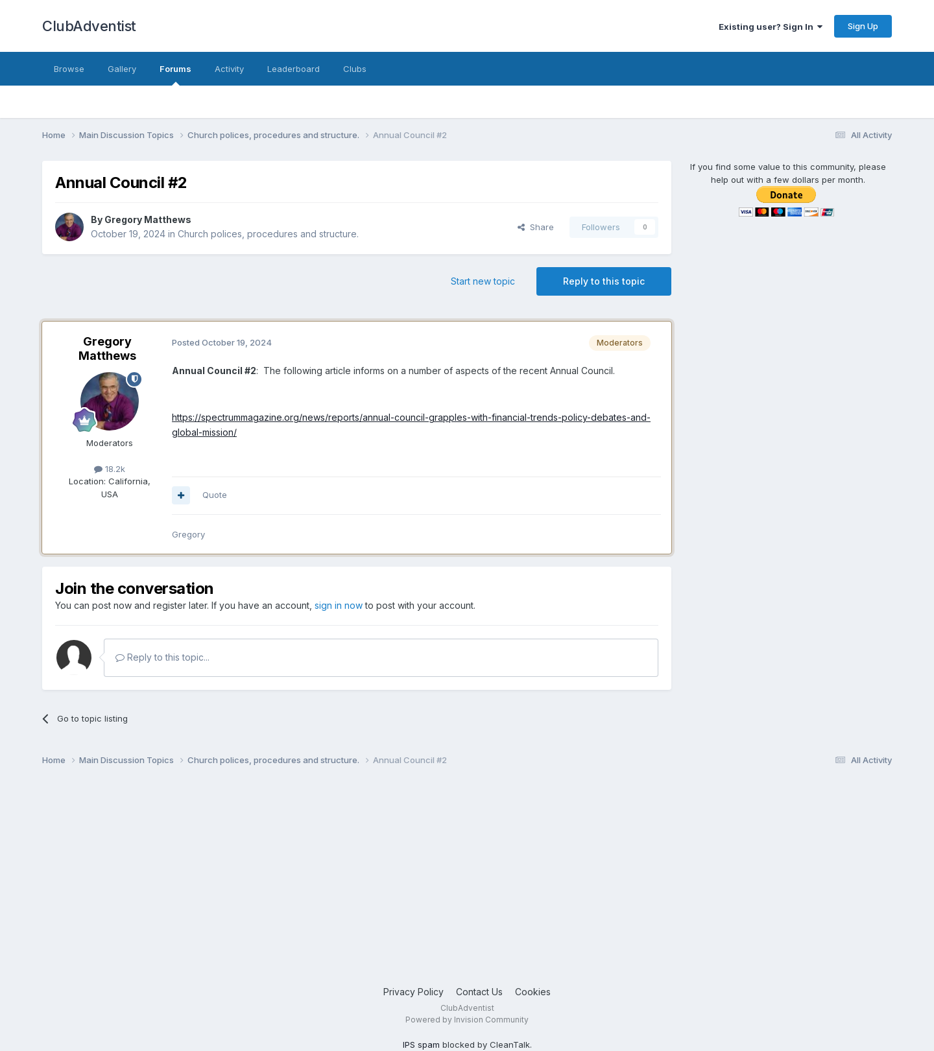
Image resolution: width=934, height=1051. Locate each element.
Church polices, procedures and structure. (268, 233)
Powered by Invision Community (467, 1019)
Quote (214, 495)
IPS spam (421, 1044)
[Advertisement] (431, 881)
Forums (175, 75)
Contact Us (479, 991)
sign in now (339, 605)
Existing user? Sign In (770, 26)
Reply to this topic (604, 281)
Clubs (354, 69)
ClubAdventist (89, 26)
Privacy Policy (413, 991)
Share (536, 227)
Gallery (122, 69)
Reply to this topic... (162, 657)
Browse (69, 69)
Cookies (533, 991)
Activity (229, 69)
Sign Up (863, 26)
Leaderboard (293, 69)
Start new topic (483, 281)
